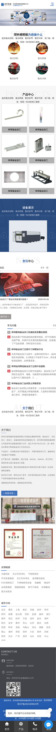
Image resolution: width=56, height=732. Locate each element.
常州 (46, 636)
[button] (26, 23)
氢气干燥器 (33, 606)
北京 (3, 636)
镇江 (48, 640)
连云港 (19, 640)
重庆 (10, 636)
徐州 (39, 636)
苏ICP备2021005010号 (28, 704)
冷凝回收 (5, 593)
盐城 (34, 640)
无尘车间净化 (19, 593)
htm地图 (30, 718)
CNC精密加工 (7, 601)
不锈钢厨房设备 (24, 601)
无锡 (32, 636)
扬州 (41, 640)
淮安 (27, 640)
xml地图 (22, 718)
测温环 (47, 601)
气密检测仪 (33, 593)
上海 (18, 636)
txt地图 (38, 718)
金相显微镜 (6, 606)
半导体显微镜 (7, 597)
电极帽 (38, 601)
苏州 (3, 640)
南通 (10, 640)
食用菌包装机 (38, 597)
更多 (13, 267)
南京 (25, 636)
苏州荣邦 (48, 700)
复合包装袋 (6, 610)
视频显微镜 (20, 606)
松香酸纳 (46, 606)
